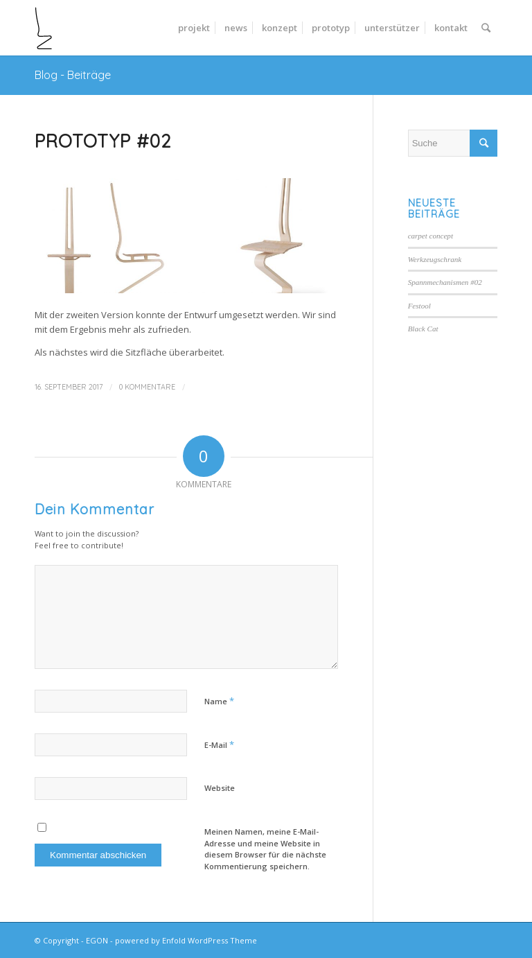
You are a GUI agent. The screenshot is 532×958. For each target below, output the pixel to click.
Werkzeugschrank (435, 259)
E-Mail (219, 744)
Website (219, 788)
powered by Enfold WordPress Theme (186, 940)
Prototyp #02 (103, 141)
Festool (419, 306)
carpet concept (430, 236)
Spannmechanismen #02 (445, 282)
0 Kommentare (147, 387)
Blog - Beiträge (73, 75)
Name (219, 701)
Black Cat (423, 328)
